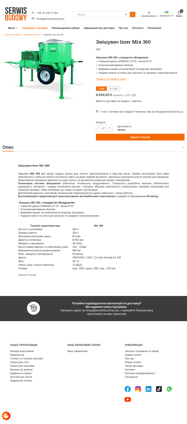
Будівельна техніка (32, 34)
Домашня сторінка (13, 34)
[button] (132, 14)
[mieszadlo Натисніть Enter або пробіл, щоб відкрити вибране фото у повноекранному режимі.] (46, 72)
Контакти (130, 369)
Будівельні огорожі (20, 373)
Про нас (129, 358)
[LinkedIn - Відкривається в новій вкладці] (148, 389)
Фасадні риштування (22, 351)
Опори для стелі (19, 362)
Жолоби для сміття (21, 376)
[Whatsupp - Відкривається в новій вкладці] (169, 389)
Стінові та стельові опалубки (26, 358)
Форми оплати (133, 354)
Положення (131, 376)
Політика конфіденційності (140, 373)
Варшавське (17, 354)
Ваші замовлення (78, 351)
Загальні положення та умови (142, 351)
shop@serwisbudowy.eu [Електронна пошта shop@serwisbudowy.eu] (50, 18)
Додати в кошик (140, 137)
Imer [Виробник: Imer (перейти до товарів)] (98, 49)
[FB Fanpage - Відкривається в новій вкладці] (128, 389)
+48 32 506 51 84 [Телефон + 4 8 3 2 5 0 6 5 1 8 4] (47, 12)
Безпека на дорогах (21, 369)
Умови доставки (134, 365)
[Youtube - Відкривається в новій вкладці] (128, 399)
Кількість (101, 122)
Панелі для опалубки (22, 365)
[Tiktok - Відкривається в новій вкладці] (159, 389)
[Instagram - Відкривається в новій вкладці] (138, 389)
